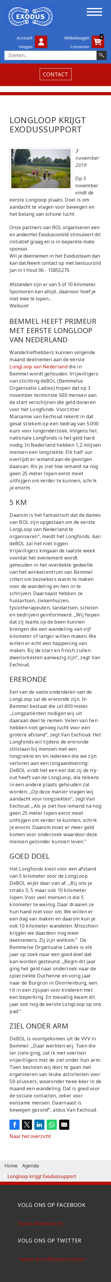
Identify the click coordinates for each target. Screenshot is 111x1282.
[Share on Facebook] (14, 1125)
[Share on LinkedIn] (39, 1125)
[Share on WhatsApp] (52, 1125)
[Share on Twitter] (27, 1125)
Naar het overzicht (30, 1136)
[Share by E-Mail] (64, 1125)
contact (55, 74)
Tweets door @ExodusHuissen (51, 1259)
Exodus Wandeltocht (40, 1223)
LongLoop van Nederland (39, 366)
